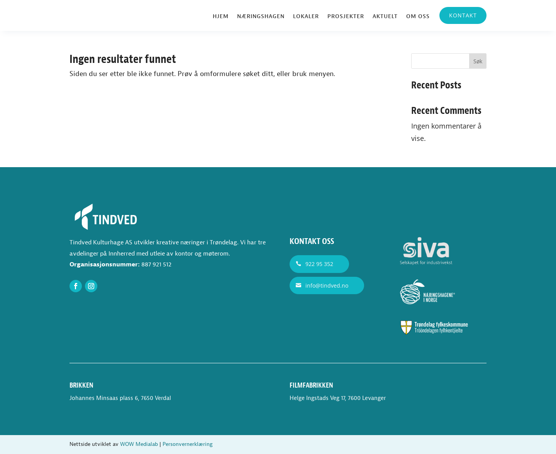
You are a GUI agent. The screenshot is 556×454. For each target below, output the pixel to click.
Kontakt (463, 15)
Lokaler (306, 17)
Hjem (221, 17)
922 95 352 (319, 264)
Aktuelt (385, 17)
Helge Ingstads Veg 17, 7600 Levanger (338, 398)
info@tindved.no (326, 285)
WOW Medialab (139, 444)
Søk (477, 61)
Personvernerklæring (188, 444)
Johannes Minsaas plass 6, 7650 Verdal (120, 398)
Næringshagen (261, 17)
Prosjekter (345, 17)
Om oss (418, 17)
